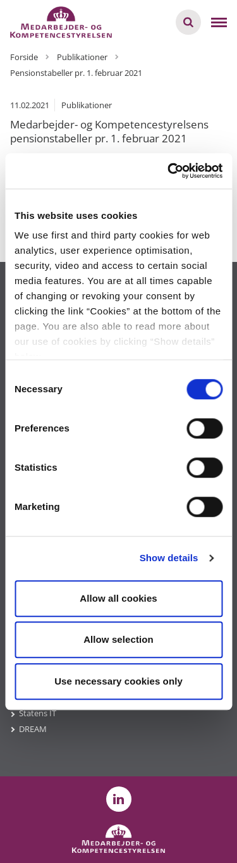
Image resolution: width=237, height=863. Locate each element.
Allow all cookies (118, 598)
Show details (169, 557)
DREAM (33, 729)
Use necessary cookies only (118, 681)
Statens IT (37, 713)
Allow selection (118, 639)
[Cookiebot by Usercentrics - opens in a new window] (168, 171)
